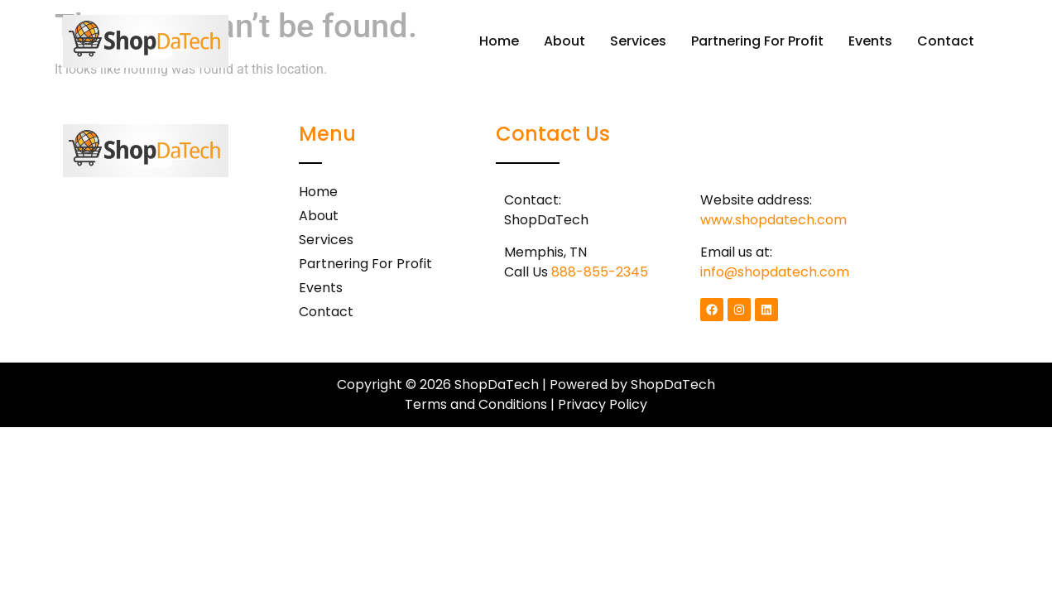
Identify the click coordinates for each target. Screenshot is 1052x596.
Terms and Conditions (476, 404)
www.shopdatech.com (773, 219)
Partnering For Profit (757, 40)
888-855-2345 (599, 271)
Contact (945, 40)
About (564, 40)
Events (870, 40)
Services (638, 40)
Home (499, 40)
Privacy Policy (602, 404)
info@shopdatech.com (774, 271)
